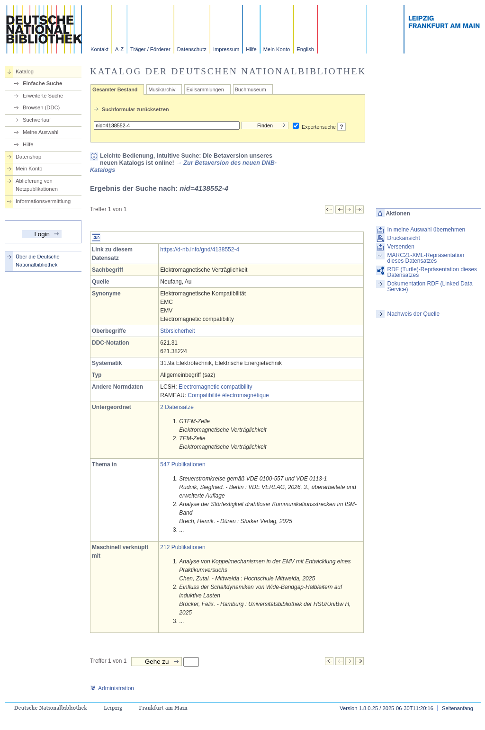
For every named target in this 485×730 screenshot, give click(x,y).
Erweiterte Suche (43, 95)
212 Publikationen (182, 547)
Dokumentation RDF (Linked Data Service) (429, 286)
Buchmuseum (250, 89)
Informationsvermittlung (43, 201)
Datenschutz (192, 49)
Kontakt (99, 49)
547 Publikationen (182, 464)
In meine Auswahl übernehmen (426, 229)
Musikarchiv (161, 89)
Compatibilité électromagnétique (228, 395)
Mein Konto (276, 49)
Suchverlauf (37, 120)
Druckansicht (403, 238)
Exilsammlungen (205, 89)
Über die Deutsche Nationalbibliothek (38, 260)
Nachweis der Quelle (413, 314)
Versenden (400, 246)
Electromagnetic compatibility (215, 386)
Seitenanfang (457, 708)
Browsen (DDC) (41, 107)
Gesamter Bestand (114, 89)
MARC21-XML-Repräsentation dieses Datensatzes (425, 258)
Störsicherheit (177, 331)
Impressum (226, 49)
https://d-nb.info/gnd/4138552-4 (199, 249)
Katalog (25, 71)
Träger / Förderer (150, 49)
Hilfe (251, 49)
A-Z (119, 49)
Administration (112, 688)
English (305, 49)
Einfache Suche (42, 83)
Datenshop (28, 157)
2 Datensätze (177, 407)
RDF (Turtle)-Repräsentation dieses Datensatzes (432, 272)
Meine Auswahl (40, 132)
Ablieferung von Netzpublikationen (37, 185)
